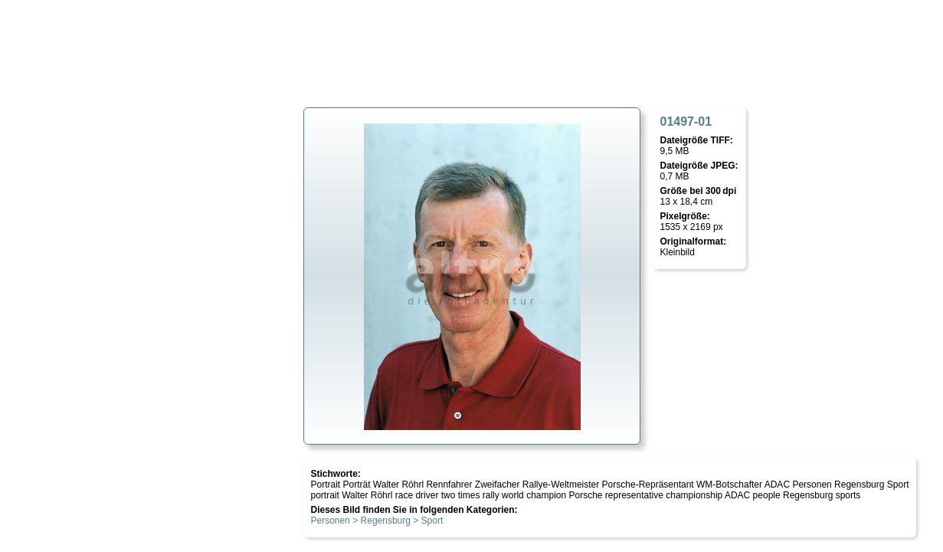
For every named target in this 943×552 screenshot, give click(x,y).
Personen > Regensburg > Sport (377, 520)
